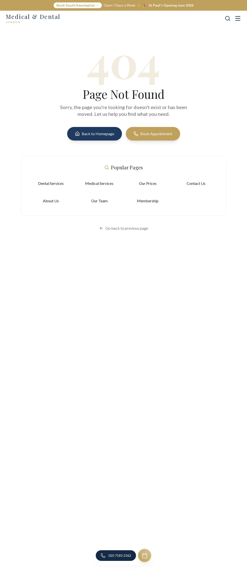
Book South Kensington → (77, 5)
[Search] (227, 18)
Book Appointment (153, 133)
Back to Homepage (94, 133)
